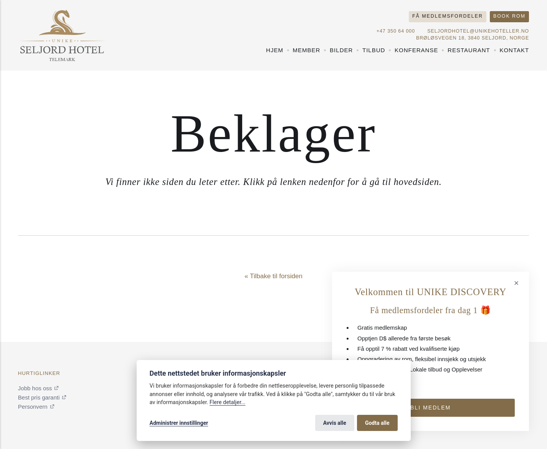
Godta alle (377, 423)
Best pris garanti (39, 397)
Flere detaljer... (228, 402)
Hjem (274, 50)
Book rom (509, 16)
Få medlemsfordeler (447, 16)
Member (307, 50)
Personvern (33, 406)
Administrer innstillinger (179, 423)
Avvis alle (334, 423)
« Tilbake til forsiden (273, 276)
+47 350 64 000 (396, 31)
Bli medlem (430, 407)
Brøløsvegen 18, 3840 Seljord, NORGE (472, 38)
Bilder (341, 50)
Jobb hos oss (35, 388)
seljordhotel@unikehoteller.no (478, 31)
